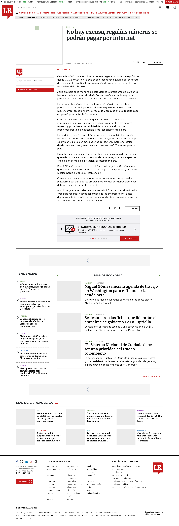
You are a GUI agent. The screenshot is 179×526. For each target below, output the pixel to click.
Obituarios (71, 490)
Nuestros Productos (120, 469)
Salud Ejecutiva (93, 493)
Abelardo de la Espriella (72, 17)
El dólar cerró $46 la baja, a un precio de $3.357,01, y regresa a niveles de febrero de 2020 (34, 340)
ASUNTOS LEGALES (106, 13)
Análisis (90, 466)
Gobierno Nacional (91, 17)
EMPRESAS (44, 13)
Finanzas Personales (75, 484)
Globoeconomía (94, 484)
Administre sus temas (27, 90)
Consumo (50, 475)
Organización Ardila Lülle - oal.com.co (154, 513)
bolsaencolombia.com (108, 512)
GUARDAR (155, 62)
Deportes (24, 350)
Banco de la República (123, 17)
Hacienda (23, 316)
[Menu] (17, 13)
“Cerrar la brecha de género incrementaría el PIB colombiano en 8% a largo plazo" (100, 417)
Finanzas (50, 484)
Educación (41, 430)
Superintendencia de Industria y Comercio (129, 487)
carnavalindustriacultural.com (54, 515)
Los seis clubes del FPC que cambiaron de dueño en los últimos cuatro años (33, 356)
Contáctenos (117, 472)
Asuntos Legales (53, 469)
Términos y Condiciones (121, 478)
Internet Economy (54, 490)
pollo (109, 17)
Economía (91, 475)
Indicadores (51, 487)
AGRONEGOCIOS (81, 13)
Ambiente (23, 281)
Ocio (89, 430)
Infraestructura (73, 487)
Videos (70, 499)
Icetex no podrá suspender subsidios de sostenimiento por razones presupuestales (49, 437)
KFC (103, 17)
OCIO (53, 13)
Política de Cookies (120, 484)
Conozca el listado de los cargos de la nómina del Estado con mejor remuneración (32, 322)
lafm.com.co (116, 515)
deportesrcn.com (23, 518)
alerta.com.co (129, 515)
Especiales (71, 481)
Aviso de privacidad (120, 475)
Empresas (51, 481)
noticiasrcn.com (102, 515)
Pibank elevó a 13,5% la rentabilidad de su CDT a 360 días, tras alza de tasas (149, 417)
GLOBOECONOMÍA (64, 13)
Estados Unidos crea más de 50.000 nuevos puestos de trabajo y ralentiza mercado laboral (49, 417)
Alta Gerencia (72, 466)
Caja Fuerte (71, 469)
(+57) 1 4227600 (23, 473)
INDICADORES (136, 13)
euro (136, 17)
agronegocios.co (45, 512)
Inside (89, 487)
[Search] (160, 7)
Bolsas (23, 299)
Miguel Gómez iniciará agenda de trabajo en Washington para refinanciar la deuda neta (121, 290)
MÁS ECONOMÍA (150, 377)
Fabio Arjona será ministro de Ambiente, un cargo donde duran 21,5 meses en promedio (35, 288)
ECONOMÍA (34, 13)
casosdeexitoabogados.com (28, 515)
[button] (60, 229)
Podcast (50, 493)
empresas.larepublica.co (64, 512)
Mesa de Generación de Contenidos (126, 466)
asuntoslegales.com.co (25, 512)
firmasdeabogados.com (87, 512)
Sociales (50, 499)
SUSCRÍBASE (172, 2)
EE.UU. (39, 410)
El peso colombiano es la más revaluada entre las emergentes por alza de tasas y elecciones (35, 305)
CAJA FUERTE (122, 13)
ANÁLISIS (93, 13)
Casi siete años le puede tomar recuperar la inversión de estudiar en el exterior (149, 437)
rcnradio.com (87, 515)
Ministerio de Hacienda (50, 17)
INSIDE (146, 13)
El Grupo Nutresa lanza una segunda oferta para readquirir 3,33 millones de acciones (34, 372)
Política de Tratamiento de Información (128, 481)
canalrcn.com (74, 515)
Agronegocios (52, 466)
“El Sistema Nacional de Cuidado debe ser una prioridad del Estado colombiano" (118, 349)
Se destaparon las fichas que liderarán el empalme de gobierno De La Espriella (121, 320)
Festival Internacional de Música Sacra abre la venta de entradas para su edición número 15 (99, 437)
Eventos (90, 481)
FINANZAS (23, 13)
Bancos (140, 410)
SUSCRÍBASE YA (130, 239)
